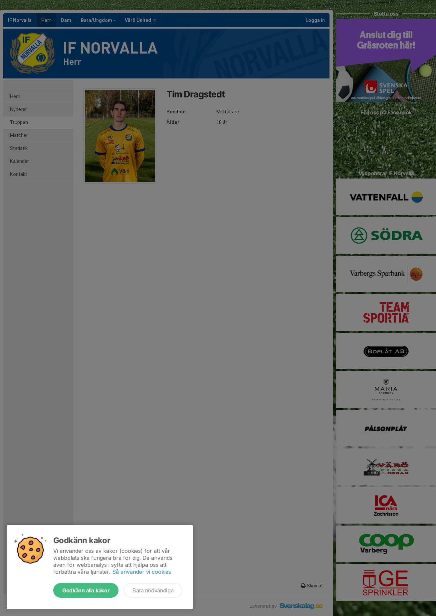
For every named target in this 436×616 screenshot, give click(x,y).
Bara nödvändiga (152, 590)
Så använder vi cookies (141, 571)
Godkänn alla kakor (85, 590)
